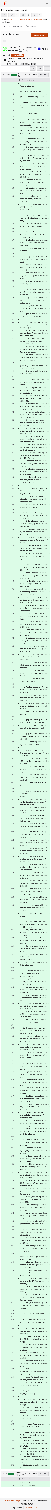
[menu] (47, 68)
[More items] (48, 26)
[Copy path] (23, 75)
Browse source (39, 35)
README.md (18, 1474)
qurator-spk (11, 10)
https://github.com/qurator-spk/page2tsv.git (25, 19)
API (36, 1507)
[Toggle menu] (47, 3)
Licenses (28, 1507)
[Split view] (40, 68)
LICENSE (19, 75)
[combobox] (33, 68)
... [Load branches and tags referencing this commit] (4, 41)
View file (43, 75)
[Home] (5, 3)
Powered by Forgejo (12, 1500)
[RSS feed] (4, 15)
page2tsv (24, 10)
